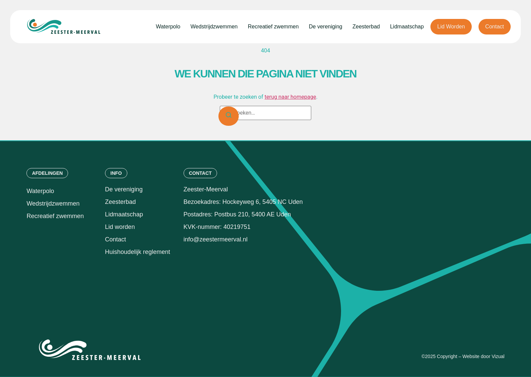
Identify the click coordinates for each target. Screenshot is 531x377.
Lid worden (120, 226)
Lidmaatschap (407, 26)
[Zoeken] (228, 116)
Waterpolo (168, 26)
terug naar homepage (290, 97)
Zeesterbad (366, 26)
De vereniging (325, 26)
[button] (47, 173)
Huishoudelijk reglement (138, 252)
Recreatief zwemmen (273, 26)
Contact (115, 239)
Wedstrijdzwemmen (213, 26)
